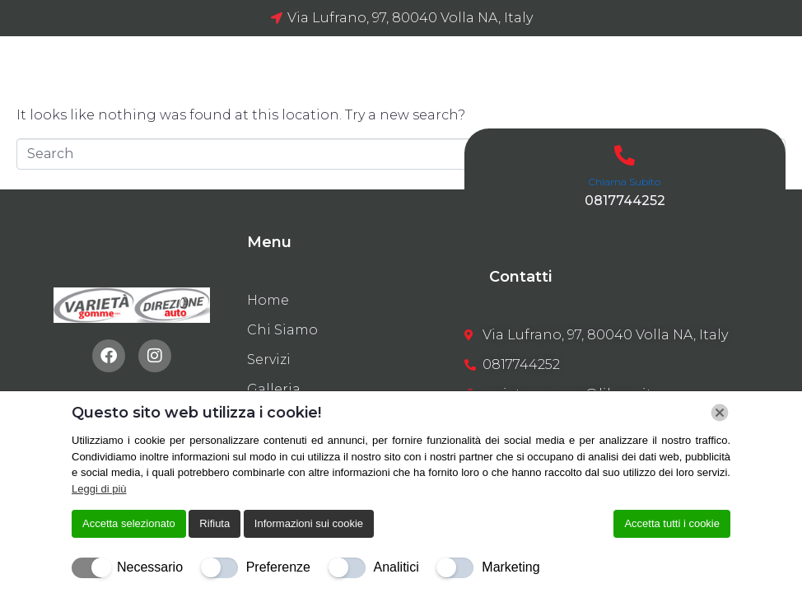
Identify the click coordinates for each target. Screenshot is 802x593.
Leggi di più (99, 489)
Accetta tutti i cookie (672, 523)
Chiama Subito (624, 181)
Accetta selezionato (128, 523)
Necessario (150, 567)
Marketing (510, 567)
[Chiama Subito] (624, 155)
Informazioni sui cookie (308, 523)
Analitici (396, 567)
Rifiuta (214, 523)
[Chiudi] (719, 412)
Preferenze (278, 567)
